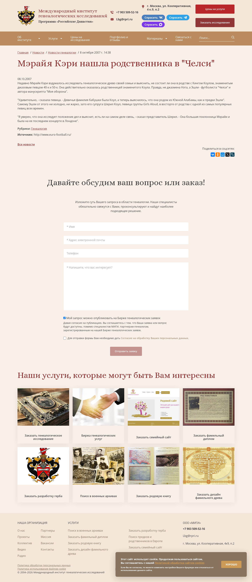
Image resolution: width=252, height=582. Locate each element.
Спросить (154, 17)
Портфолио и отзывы (119, 38)
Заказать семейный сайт (153, 437)
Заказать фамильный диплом (208, 437)
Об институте (24, 38)
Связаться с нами (183, 38)
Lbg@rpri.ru (124, 19)
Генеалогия (39, 129)
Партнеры (48, 530)
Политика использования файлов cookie (42, 568)
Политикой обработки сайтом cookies (179, 562)
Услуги (53, 38)
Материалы (155, 38)
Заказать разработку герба (43, 496)
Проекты (24, 537)
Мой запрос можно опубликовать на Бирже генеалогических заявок (111, 318)
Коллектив (25, 543)
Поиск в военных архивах (98, 496)
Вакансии (47, 543)
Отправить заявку (126, 351)
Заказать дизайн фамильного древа (208, 496)
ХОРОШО (231, 564)
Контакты (47, 549)
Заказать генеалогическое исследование (43, 437)
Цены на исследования (80, 38)
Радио (22, 556)
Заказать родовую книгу (153, 496)
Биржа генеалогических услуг (98, 437)
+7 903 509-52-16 (127, 12)
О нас (21, 530)
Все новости (26, 144)
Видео (22, 549)
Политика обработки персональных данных (44, 565)
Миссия (46, 537)
